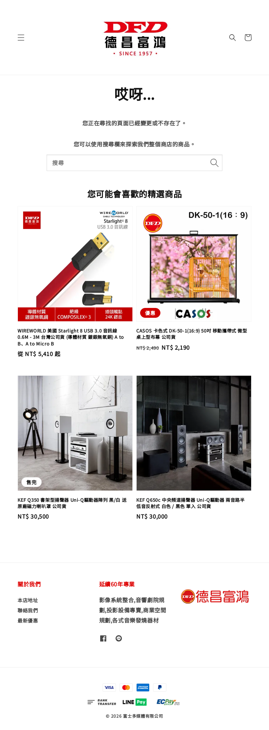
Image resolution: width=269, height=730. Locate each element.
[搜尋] (214, 162)
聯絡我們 (28, 610)
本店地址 (28, 600)
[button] (21, 37)
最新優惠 (28, 620)
